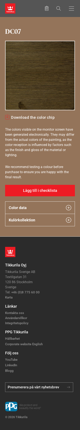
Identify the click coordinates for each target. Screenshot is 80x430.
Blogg (9, 371)
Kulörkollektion (40, 220)
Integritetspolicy (16, 323)
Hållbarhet (12, 339)
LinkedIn (11, 365)
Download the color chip (33, 117)
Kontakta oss (14, 313)
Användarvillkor (16, 318)
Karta (9, 297)
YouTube (11, 360)
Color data (40, 207)
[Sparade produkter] (46, 8)
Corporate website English (24, 344)
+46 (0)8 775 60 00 (25, 292)
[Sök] (58, 8)
